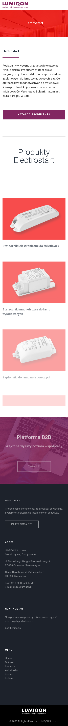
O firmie (9, 662)
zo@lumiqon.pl (13, 628)
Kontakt (9, 674)
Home (8, 658)
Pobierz (9, 678)
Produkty (10, 666)
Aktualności (11, 670)
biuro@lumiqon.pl (22, 586)
